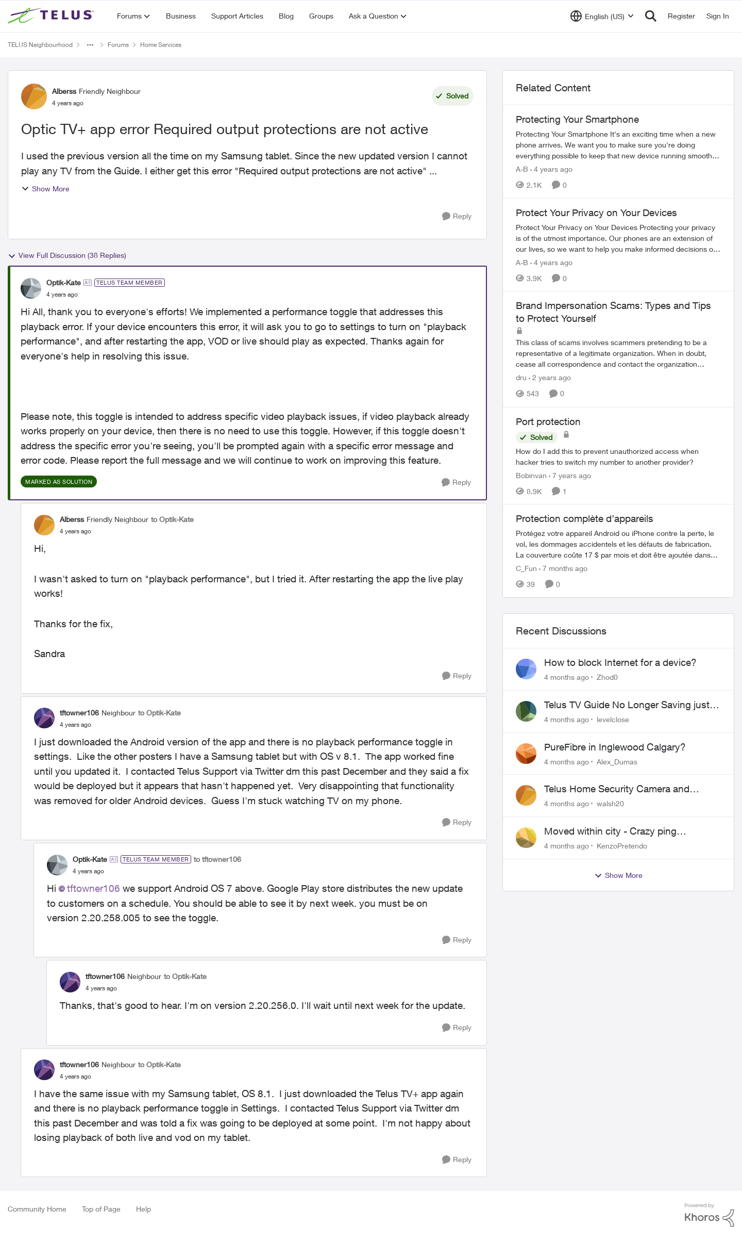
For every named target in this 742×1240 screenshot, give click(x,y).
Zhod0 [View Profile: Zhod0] (607, 677)
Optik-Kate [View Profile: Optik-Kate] (63, 282)
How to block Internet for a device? (620, 662)
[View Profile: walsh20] (526, 795)
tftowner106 (93, 888)
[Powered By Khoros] (709, 1215)
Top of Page (101, 1208)
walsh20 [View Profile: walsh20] (610, 803)
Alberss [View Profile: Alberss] (64, 91)
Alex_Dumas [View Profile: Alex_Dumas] (617, 761)
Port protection (548, 421)
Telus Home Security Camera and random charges (616, 789)
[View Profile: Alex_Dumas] (526, 753)
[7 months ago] (563, 568)
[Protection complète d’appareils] (618, 544)
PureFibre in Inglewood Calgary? (615, 747)
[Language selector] (602, 16)
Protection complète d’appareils (584, 518)
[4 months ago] (566, 677)
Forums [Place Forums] (118, 44)
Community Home (37, 1208)
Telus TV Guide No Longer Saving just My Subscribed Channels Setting (627, 705)
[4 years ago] (551, 169)
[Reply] (457, 216)
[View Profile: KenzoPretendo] (526, 837)
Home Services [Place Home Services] (160, 44)
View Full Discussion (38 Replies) (67, 255)
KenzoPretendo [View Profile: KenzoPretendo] (622, 845)
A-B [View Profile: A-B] (522, 169)
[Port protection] (618, 456)
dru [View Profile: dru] (521, 377)
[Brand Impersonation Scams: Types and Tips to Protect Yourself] (618, 353)
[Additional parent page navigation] (90, 45)
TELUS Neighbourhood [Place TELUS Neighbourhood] (40, 44)
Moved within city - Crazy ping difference (610, 831)
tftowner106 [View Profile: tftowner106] (79, 712)
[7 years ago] (570, 474)
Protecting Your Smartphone (577, 119)
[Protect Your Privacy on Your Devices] (618, 237)
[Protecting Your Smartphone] (618, 144)
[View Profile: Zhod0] (526, 669)
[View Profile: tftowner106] (44, 718)
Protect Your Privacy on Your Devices (596, 212)
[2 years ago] (550, 377)
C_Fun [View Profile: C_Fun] (526, 568)
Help (143, 1208)
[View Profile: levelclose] (526, 711)
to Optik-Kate (172, 519)
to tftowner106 (217, 859)
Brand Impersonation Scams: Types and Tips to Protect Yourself (613, 312)
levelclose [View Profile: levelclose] (613, 719)
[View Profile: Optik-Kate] (31, 288)
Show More (45, 188)
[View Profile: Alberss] (34, 96)
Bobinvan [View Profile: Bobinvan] (531, 474)
